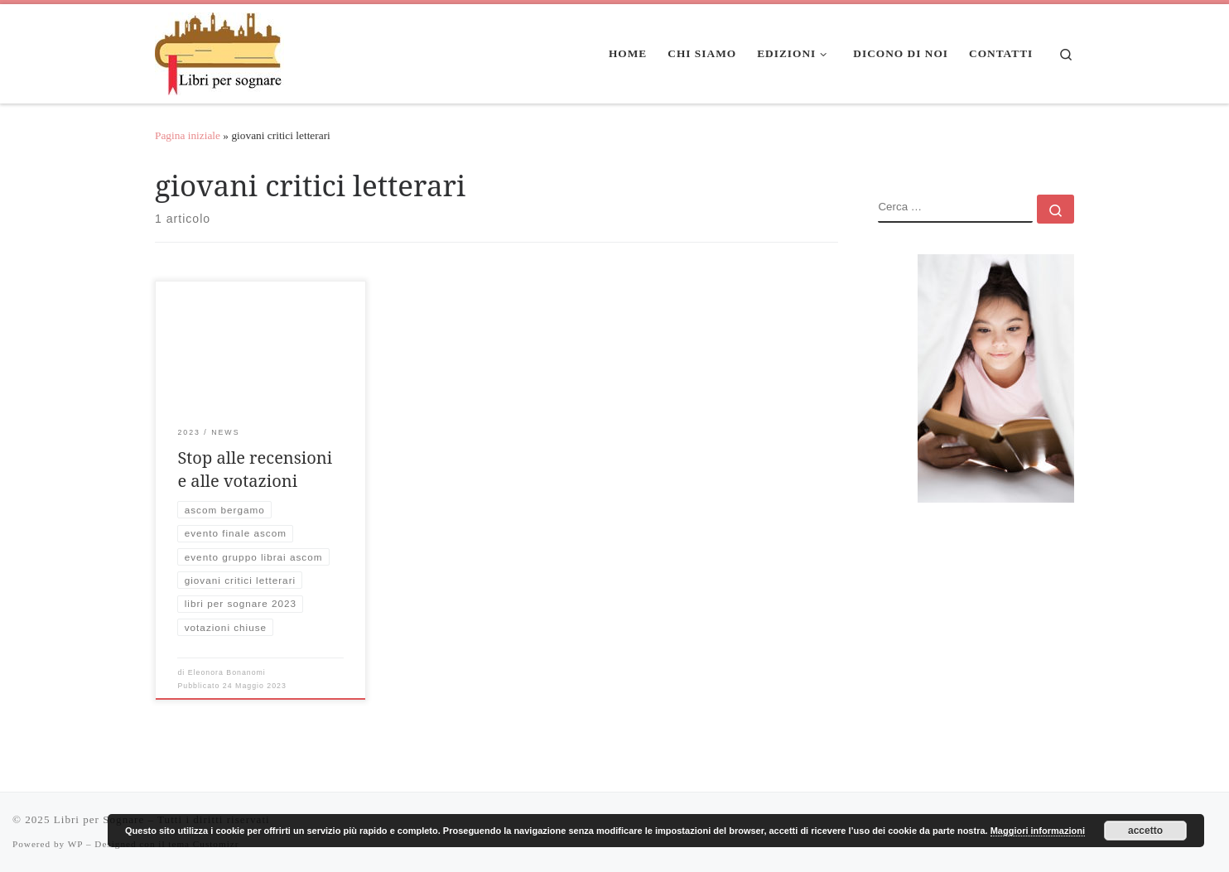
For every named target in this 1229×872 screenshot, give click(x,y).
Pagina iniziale (187, 135)
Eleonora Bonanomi (227, 672)
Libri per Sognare (99, 819)
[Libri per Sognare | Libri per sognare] (219, 50)
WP (75, 844)
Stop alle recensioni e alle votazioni (254, 469)
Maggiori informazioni (1037, 831)
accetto (1145, 830)
